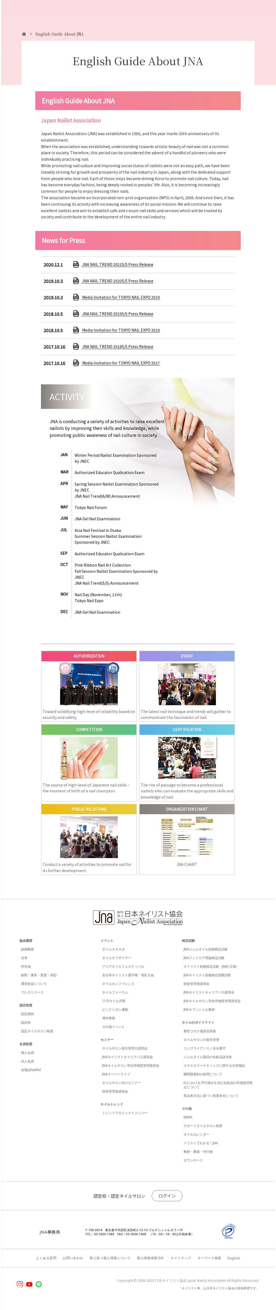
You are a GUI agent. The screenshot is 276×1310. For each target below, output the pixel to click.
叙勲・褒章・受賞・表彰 (39, 975)
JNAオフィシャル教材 (199, 1009)
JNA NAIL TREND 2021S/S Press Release (117, 264)
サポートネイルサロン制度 (203, 1125)
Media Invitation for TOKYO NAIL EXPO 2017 (120, 363)
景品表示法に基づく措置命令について (211, 1095)
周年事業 (108, 1018)
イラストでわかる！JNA (201, 1143)
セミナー (107, 1039)
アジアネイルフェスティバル (123, 966)
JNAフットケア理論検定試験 (204, 958)
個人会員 (27, 1052)
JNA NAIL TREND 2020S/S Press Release (117, 280)
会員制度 (25, 1044)
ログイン (167, 1195)
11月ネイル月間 (113, 1001)
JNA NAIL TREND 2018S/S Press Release (117, 346)
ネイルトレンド (112, 1104)
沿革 (24, 958)
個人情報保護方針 (150, 1258)
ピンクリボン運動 (115, 1009)
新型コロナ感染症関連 (200, 1031)
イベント (107, 940)
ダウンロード (193, 1160)
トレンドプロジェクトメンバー (124, 1113)
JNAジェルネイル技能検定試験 (206, 949)
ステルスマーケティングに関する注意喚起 (214, 1065)
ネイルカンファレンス (118, 983)
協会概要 (25, 940)
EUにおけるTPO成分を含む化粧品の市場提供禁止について (218, 1084)
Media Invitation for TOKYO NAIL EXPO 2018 (120, 330)
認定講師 (27, 1014)
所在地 (26, 966)
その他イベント (113, 1026)
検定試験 (188, 940)
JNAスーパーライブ (116, 1074)
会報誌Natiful (31, 1069)
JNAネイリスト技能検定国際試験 (207, 975)
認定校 (26, 1022)
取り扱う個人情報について (110, 1258)
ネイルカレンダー (196, 1134)
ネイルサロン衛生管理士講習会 (124, 1048)
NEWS (188, 1117)
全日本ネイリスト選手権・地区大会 (128, 975)
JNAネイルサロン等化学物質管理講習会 (130, 1065)
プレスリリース (32, 992)
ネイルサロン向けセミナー (121, 1082)
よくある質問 (46, 1258)
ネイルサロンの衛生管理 (201, 1039)
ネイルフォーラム (115, 992)
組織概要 (27, 949)
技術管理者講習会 (115, 1091)
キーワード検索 (209, 1258)
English (234, 1258)
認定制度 (25, 1005)
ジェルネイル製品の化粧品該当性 (208, 1057)
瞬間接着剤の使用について (203, 1074)
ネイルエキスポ (113, 949)
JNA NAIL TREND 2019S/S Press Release (117, 313)
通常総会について (34, 983)
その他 (187, 1108)
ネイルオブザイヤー (116, 958)
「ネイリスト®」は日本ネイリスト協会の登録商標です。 (219, 1288)
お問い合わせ (73, 1258)
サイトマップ (181, 1258)
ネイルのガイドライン (198, 1022)
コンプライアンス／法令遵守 (205, 1048)
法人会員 (27, 1061)
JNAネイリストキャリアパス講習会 (127, 1057)
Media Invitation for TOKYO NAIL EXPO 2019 (120, 297)
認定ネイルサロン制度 (37, 1031)
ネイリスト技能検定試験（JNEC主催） (211, 966)
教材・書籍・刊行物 (198, 1151)
